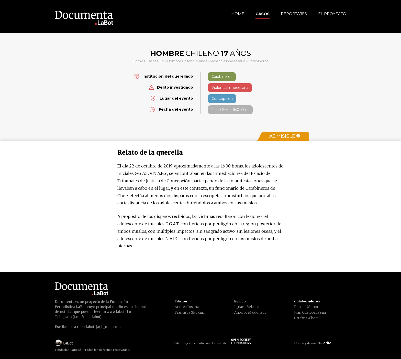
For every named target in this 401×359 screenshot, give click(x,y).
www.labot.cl (117, 312)
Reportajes (294, 13)
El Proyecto (332, 13)
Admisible (284, 136)
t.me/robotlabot (87, 317)
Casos (262, 13)
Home (237, 13)
